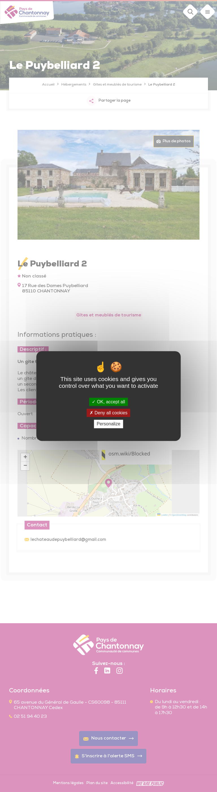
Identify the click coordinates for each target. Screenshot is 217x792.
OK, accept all (108, 401)
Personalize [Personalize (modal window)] (108, 424)
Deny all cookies (108, 412)
